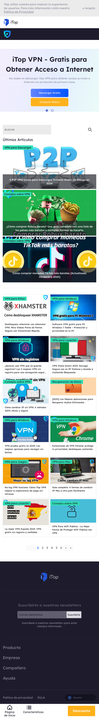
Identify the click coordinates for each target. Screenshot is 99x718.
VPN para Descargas (18, 147)
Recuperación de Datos (66, 381)
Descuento (81, 711)
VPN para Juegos (16, 461)
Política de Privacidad (19, 12)
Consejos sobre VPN (17, 194)
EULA (41, 697)
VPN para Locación (64, 340)
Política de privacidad (18, 697)
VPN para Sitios (15, 298)
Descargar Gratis (49, 92)
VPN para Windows (64, 298)
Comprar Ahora (49, 102)
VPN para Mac (61, 461)
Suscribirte (74, 614)
